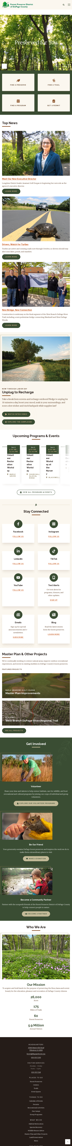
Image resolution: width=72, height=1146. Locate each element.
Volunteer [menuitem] (36, 1134)
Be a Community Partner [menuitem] (36, 1144)
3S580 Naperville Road (36, 1032)
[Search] (63, 5)
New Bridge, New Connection (17, 310)
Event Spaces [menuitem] (36, 1075)
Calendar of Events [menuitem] (36, 1085)
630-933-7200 (36, 1041)
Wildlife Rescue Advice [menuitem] (36, 1114)
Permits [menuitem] (36, 1088)
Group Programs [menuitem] (36, 1098)
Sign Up (54, 584)
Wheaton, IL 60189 (36, 1034)
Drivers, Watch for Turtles (15, 244)
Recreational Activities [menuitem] (36, 1092)
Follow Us (18, 520)
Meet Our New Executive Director (19, 179)
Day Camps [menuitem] (36, 1095)
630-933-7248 (36, 1056)
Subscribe (18, 621)
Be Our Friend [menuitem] (36, 1141)
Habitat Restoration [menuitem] (36, 1108)
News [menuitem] (36, 1125)
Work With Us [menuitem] (36, 1137)
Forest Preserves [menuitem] (36, 1065)
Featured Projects (12, 653)
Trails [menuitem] (36, 1072)
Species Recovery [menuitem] (36, 1111)
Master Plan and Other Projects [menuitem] (36, 1118)
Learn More (11, 191)
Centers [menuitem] (36, 1069)
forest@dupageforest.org (36, 1038)
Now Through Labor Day (14, 389)
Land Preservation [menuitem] (36, 1121)
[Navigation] (69, 4)
